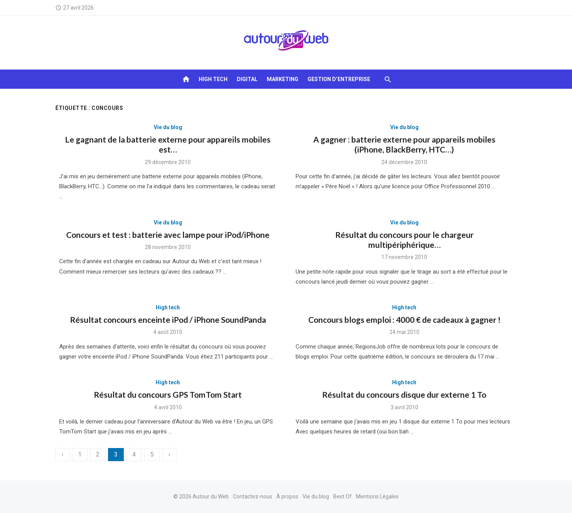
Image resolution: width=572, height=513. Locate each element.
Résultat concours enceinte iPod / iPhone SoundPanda (168, 319)
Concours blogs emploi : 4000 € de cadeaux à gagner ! (404, 319)
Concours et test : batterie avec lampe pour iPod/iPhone (167, 234)
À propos (287, 496)
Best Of (342, 496)
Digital (247, 79)
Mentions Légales (377, 496)
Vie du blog (168, 127)
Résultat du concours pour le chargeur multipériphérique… (404, 239)
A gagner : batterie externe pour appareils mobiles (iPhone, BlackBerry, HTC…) (404, 144)
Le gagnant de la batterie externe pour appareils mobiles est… (168, 144)
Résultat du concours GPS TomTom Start (168, 394)
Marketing (282, 79)
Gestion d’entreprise (339, 79)
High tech (213, 79)
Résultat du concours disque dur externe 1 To (404, 394)
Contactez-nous (252, 496)
